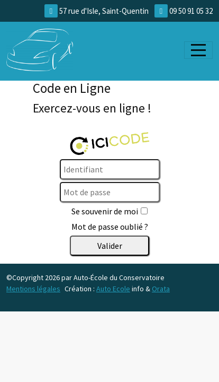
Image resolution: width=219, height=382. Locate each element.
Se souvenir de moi (104, 211)
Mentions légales (33, 288)
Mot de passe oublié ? (109, 226)
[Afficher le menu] (198, 50)
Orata (161, 288)
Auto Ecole (113, 288)
